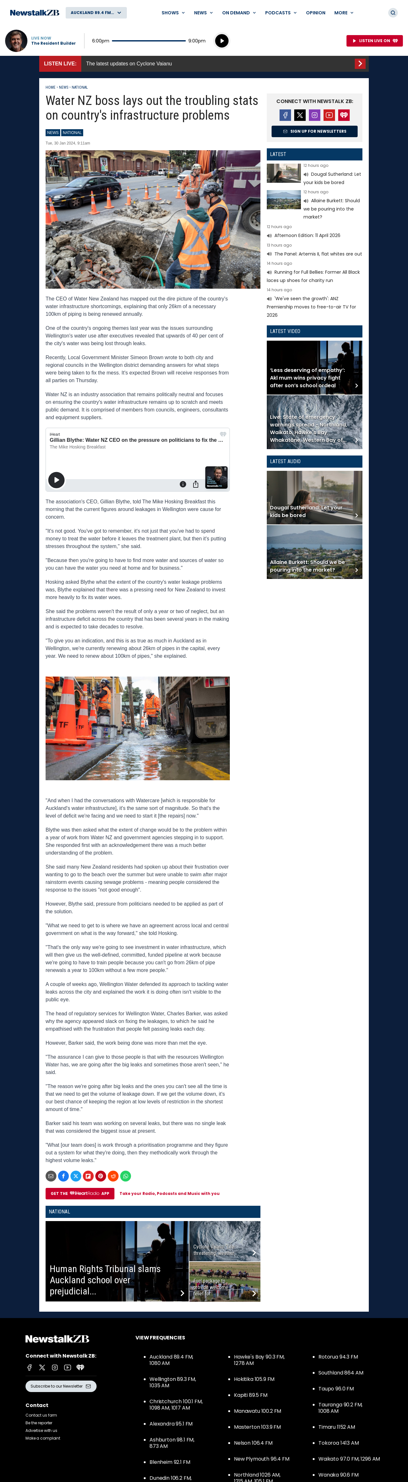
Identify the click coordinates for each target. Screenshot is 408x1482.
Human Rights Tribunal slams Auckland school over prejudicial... (105, 1280)
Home (50, 87)
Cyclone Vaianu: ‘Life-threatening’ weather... (215, 1250)
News (63, 87)
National (80, 87)
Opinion (315, 13)
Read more (314, 175)
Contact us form (41, 1415)
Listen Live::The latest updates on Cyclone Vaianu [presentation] (204, 64)
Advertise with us (41, 1430)
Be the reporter (39, 1423)
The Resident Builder (53, 43)
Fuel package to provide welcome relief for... (210, 1287)
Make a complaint (43, 1438)
